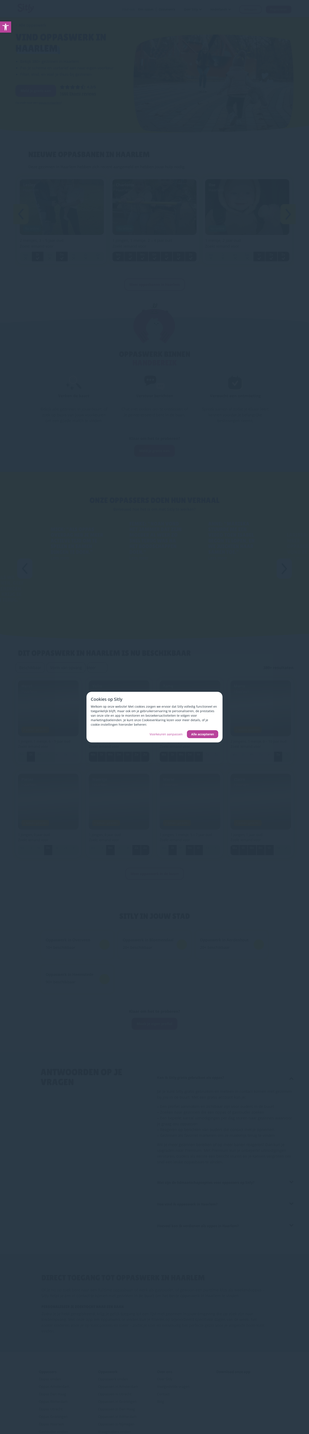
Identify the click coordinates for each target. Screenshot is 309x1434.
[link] (5, 27)
